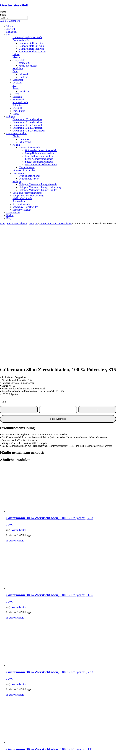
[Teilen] (7, 746)
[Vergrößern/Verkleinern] (1, 746)
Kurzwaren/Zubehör (17, 223)
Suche (3, 12)
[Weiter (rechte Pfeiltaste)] (4, 749)
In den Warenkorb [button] (15, 405)
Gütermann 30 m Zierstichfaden (55, 223)
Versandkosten (19, 394)
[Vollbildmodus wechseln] (4, 746)
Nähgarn (33, 223)
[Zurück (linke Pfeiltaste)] (1, 749)
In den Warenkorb (58, 283)
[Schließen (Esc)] (10, 746)
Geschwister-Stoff (14, 5)
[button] (61, 34)
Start (2, 223)
